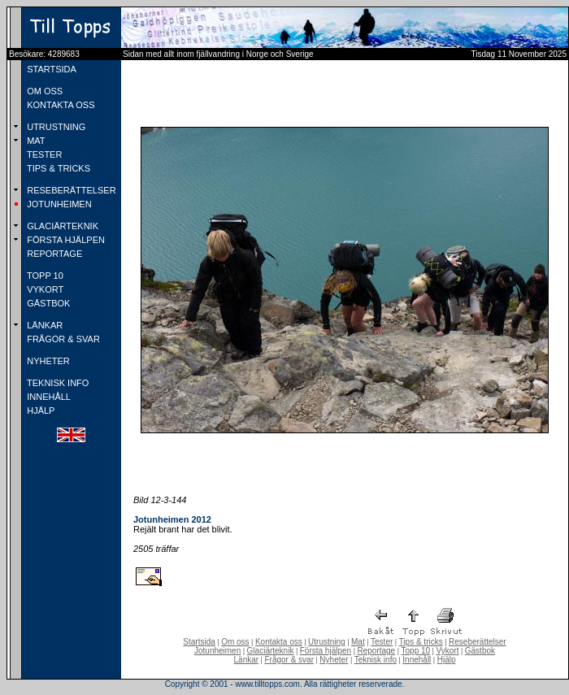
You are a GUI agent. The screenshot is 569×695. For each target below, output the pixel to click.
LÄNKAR (43, 325)
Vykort (447, 650)
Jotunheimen (217, 650)
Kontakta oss (278, 641)
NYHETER (47, 361)
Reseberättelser (477, 641)
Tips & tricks (421, 641)
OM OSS (43, 91)
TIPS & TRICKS (57, 168)
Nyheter (333, 659)
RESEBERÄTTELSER (69, 190)
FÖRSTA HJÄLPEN (64, 240)
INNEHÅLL (47, 397)
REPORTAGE (53, 253)
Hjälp (446, 659)
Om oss (235, 641)
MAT (34, 141)
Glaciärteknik (270, 650)
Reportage (376, 650)
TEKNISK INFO (56, 383)
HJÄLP (39, 410)
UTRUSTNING (54, 127)
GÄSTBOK (47, 303)
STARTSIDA (50, 69)
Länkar (246, 659)
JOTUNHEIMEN (58, 204)
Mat (358, 641)
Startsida (199, 641)
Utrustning (326, 641)
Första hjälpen (325, 650)
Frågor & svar (289, 659)
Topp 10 (416, 650)
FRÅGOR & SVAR (62, 339)
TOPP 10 (43, 275)
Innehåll (416, 659)
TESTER (43, 154)
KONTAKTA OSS (59, 105)
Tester (382, 641)
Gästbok (480, 650)
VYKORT (43, 289)
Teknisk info (375, 659)
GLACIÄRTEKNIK (61, 226)
